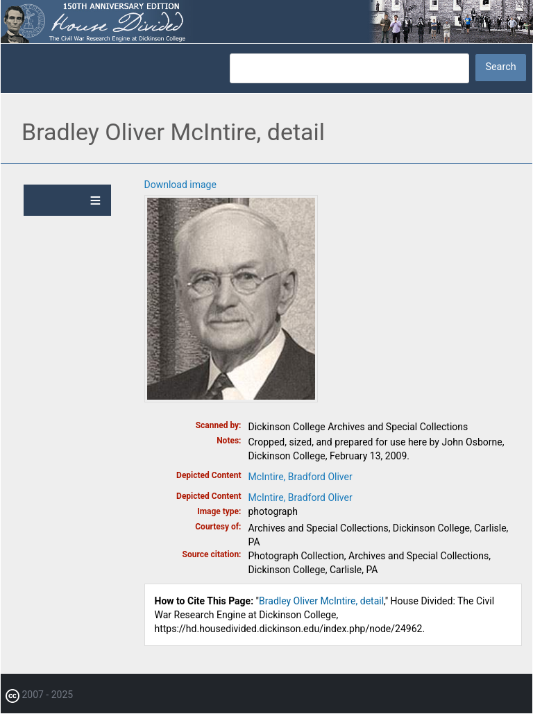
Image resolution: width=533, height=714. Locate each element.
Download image (180, 184)
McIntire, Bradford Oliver (300, 476)
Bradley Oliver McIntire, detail (321, 600)
